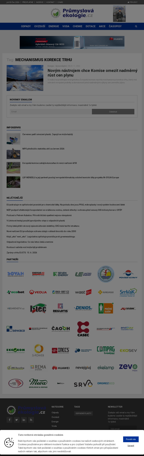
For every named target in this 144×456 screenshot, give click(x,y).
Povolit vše (131, 439)
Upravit (131, 445)
